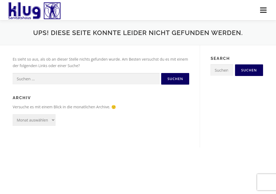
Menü (263, 10)
